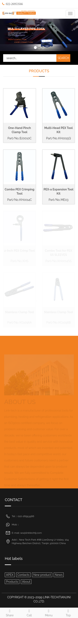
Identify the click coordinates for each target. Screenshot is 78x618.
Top (68, 612)
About (26, 581)
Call (29, 612)
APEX (10, 574)
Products (12, 581)
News (59, 574)
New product (42, 574)
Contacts (23, 574)
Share (10, 612)
